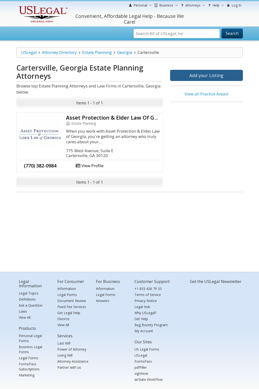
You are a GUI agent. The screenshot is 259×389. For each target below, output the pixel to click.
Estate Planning (97, 52)
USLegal (29, 52)
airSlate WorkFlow (148, 379)
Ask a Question (30, 305)
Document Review (71, 300)
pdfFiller (140, 367)
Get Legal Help (68, 312)
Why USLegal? (145, 312)
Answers (102, 300)
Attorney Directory (59, 52)
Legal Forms (28, 358)
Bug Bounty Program (151, 325)
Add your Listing (206, 75)
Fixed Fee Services (71, 306)
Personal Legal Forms (30, 338)
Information (66, 288)
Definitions (27, 299)
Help (215, 5)
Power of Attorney (71, 349)
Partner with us (69, 367)
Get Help (141, 319)
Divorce (63, 319)
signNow (141, 373)
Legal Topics (29, 293)
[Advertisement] (206, 137)
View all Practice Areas (206, 94)
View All (25, 317)
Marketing (26, 375)
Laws (23, 311)
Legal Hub (142, 306)
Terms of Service (147, 294)
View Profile (89, 165)
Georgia (124, 52)
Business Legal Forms (30, 349)
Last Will (63, 343)
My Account (143, 331)
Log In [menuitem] (233, 5)
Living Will (65, 355)
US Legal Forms (146, 349)
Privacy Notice (145, 300)
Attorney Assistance (72, 361)
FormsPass (143, 361)
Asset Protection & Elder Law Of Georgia (118, 117)
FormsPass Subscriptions (29, 366)
